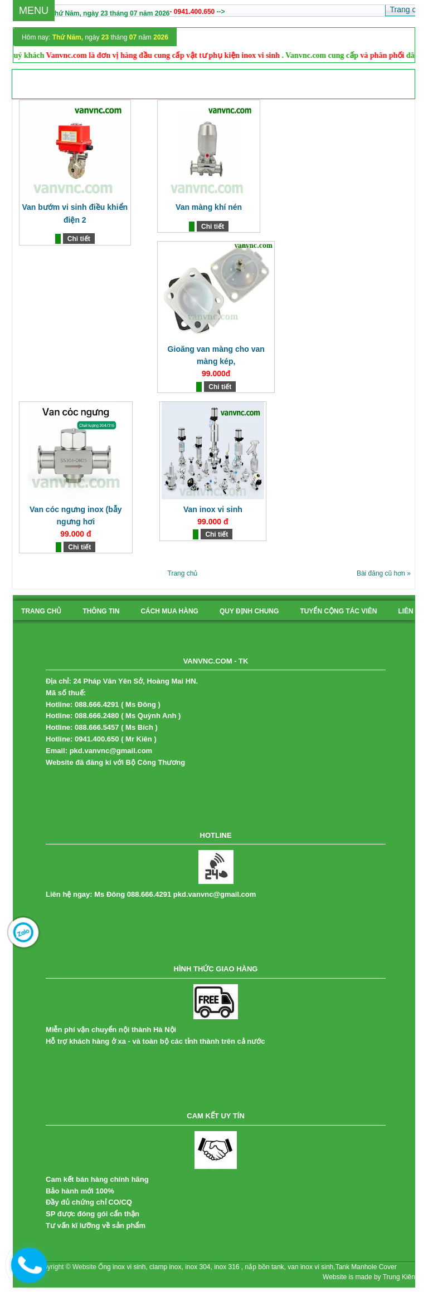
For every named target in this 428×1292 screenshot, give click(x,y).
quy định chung (249, 611)
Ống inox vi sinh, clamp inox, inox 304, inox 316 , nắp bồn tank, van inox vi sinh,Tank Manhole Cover (247, 1267)
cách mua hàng (169, 611)
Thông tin (100, 611)
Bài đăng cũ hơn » (384, 573)
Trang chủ (183, 573)
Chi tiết (78, 239)
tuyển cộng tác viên (338, 611)
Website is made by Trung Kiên (369, 1277)
